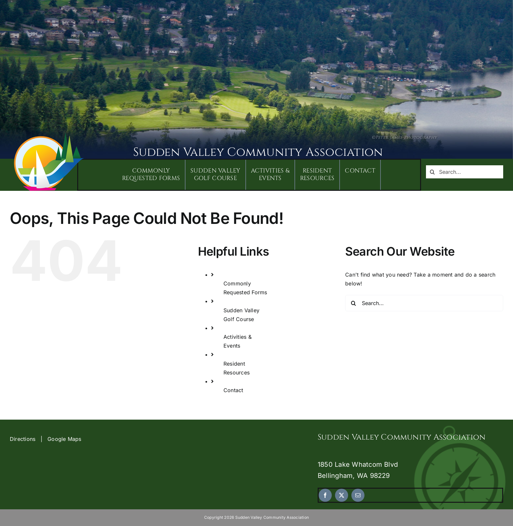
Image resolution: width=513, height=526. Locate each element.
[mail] (357, 495)
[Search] (432, 171)
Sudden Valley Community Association (258, 152)
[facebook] (325, 495)
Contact (233, 390)
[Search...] (464, 171)
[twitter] (341, 495)
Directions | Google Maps (45, 439)
